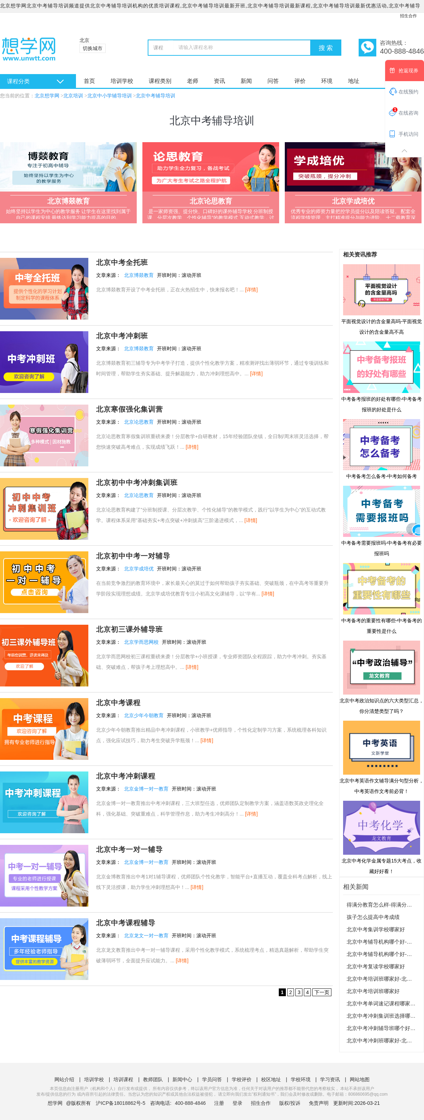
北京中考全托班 (122, 262)
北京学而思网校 (141, 642)
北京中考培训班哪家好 (373, 991)
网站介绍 (64, 1079)
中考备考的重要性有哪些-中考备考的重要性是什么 (381, 598)
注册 (219, 1103)
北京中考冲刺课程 (125, 776)
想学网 (55, 1103)
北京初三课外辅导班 (129, 629)
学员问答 (212, 1079)
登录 (237, 1103)
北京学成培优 (139, 568)
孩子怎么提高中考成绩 (373, 917)
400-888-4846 (191, 1103)
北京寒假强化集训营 (129, 409)
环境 (326, 81)
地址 (353, 81)
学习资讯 (330, 1079)
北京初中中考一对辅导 (133, 556)
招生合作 (408, 15)
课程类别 (160, 81)
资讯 (219, 81)
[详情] (251, 289)
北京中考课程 (118, 703)
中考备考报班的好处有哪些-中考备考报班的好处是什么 (381, 376)
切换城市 (92, 48)
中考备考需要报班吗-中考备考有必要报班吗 (381, 520)
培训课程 (123, 1079)
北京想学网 (47, 95)
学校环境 (301, 1079)
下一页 (321, 992)
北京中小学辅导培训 (109, 95)
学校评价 (242, 1079)
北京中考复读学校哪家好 (376, 966)
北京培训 (73, 95)
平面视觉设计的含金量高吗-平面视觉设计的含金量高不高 (381, 299)
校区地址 (271, 1079)
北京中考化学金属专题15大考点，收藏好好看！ (382, 837)
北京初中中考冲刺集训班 (137, 482)
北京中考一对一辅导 (129, 849)
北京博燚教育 (139, 275)
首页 (89, 81)
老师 (192, 81)
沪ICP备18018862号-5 (120, 1103)
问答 (273, 81)
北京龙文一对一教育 (146, 935)
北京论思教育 (139, 422)
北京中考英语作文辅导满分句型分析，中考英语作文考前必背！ (382, 757)
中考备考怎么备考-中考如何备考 (381, 448)
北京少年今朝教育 (144, 715)
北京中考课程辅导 (125, 923)
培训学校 (122, 81)
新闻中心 (182, 1079)
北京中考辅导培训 (155, 95)
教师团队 (153, 1079)
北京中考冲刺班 (122, 336)
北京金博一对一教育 (146, 789)
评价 (300, 81)
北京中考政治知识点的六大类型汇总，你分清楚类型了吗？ (382, 677)
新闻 (246, 81)
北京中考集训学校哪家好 (376, 929)
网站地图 (360, 1079)
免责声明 (319, 1103)
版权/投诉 (289, 1103)
